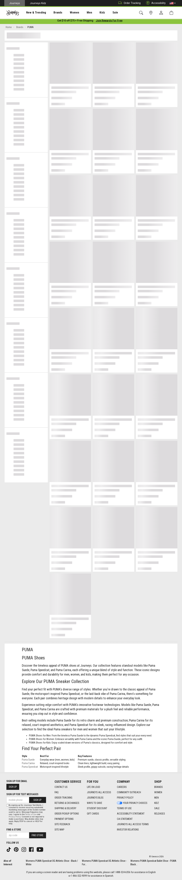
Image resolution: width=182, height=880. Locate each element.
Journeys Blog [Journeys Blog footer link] (95, 797)
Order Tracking (129, 3)
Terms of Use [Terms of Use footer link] (124, 808)
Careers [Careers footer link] (122, 787)
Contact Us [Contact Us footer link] (61, 787)
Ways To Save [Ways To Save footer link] (94, 803)
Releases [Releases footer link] (159, 813)
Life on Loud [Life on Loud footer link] (93, 787)
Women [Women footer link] (158, 792)
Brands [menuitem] (52, 12)
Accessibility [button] (155, 3)
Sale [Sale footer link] (157, 808)
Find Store (37, 835)
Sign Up (13, 786)
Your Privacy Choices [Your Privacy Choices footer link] (132, 803)
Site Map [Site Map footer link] (59, 829)
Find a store (13, 829)
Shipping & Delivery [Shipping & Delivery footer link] (65, 808)
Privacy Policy (15, 817)
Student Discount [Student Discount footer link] (97, 808)
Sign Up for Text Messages (22, 794)
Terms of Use (31, 814)
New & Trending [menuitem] (32, 12)
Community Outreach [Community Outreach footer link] (129, 792)
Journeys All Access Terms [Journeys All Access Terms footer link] (133, 824)
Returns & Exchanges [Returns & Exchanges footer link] (67, 803)
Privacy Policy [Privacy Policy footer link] (125, 797)
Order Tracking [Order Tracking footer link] (63, 797)
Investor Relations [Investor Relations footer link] (128, 829)
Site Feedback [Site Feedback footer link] (62, 824)
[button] (172, 3)
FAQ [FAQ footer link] (56, 792)
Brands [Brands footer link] (158, 787)
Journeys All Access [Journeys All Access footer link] (99, 792)
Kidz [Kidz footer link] (156, 803)
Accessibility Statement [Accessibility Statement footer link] (130, 813)
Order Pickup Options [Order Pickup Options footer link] (67, 813)
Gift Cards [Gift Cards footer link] (93, 813)
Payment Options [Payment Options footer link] (64, 819)
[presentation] (32, 12)
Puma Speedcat (30, 767)
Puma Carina (28, 764)
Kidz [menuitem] (91, 12)
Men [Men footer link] (156, 797)
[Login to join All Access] (75, 21)
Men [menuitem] (80, 12)
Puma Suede (28, 760)
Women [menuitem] (67, 12)
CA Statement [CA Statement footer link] (125, 819)
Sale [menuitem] (102, 12)
